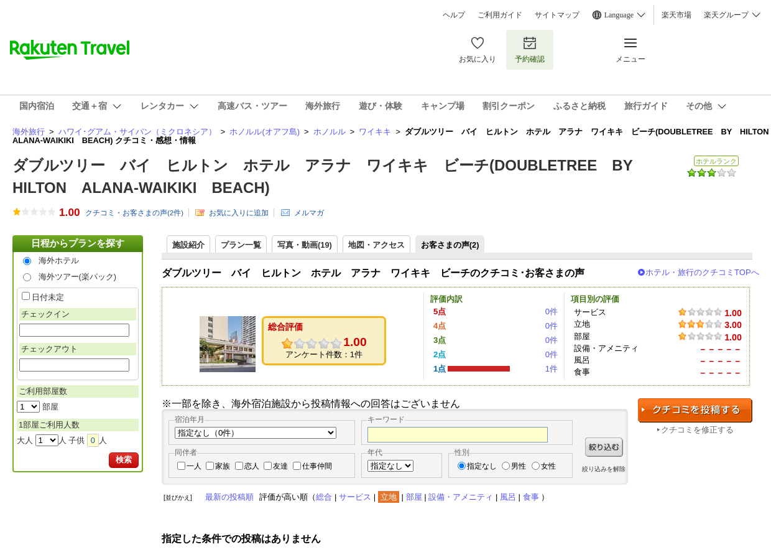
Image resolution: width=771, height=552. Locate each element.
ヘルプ (454, 15)
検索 (124, 459)
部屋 (414, 497)
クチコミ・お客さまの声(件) (134, 212)
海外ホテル (59, 260)
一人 (194, 466)
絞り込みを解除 (604, 468)
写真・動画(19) (304, 245)
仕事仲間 (317, 466)
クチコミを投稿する (695, 410)
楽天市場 (676, 15)
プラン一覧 (241, 245)
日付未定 (48, 297)
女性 (548, 466)
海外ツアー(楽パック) (78, 276)
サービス (355, 497)
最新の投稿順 (229, 497)
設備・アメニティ (460, 497)
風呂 (508, 497)
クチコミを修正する (697, 429)
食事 (531, 497)
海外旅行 (28, 131)
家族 (222, 466)
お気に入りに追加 (239, 213)
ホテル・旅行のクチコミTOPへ (702, 272)
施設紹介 (188, 245)
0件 (551, 311)
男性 (518, 466)
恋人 (251, 466)
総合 (324, 497)
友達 (280, 466)
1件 (551, 368)
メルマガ (309, 213)
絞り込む (604, 447)
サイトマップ (557, 15)
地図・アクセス (376, 245)
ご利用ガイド (500, 15)
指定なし (482, 466)
